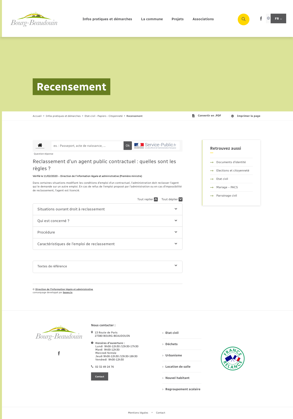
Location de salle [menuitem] (176, 366)
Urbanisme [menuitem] (172, 355)
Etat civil (219, 179)
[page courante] (134, 116)
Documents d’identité (228, 162)
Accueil (37, 116)
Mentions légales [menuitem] (138, 412)
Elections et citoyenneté (229, 170)
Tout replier (147, 199)
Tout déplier (171, 199)
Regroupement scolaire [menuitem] (181, 389)
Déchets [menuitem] (170, 344)
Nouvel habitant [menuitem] (175, 378)
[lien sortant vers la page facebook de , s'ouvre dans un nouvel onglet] (261, 19)
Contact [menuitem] (160, 412)
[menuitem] (107, 19)
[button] (107, 209)
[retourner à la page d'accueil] (34, 19)
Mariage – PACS (224, 187)
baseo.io (67, 292)
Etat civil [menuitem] (170, 333)
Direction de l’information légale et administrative (64, 289)
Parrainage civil (223, 195)
